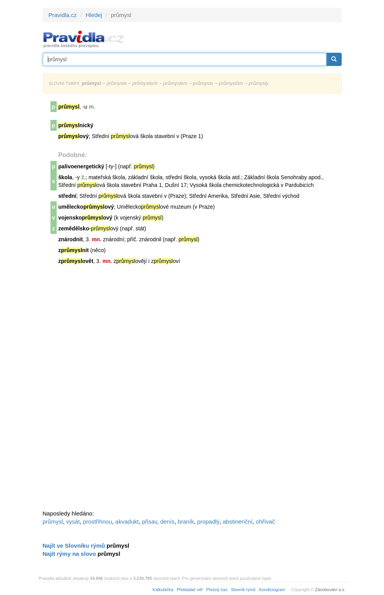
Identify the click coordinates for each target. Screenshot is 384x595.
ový (73, 136)
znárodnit (70, 239)
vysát (73, 521)
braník (186, 521)
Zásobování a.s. (330, 589)
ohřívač (265, 521)
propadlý (208, 521)
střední (67, 196)
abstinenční (238, 521)
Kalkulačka (163, 589)
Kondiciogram (272, 589)
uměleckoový (86, 207)
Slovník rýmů (243, 589)
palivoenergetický (81, 166)
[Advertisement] (101, 390)
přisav (149, 521)
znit (73, 250)
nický (75, 125)
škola (65, 177)
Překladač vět (190, 589)
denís (167, 521)
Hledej (93, 15)
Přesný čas (216, 589)
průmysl (53, 521)
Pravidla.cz (63, 15)
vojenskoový (85, 217)
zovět (75, 261)
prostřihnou (97, 521)
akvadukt (127, 521)
